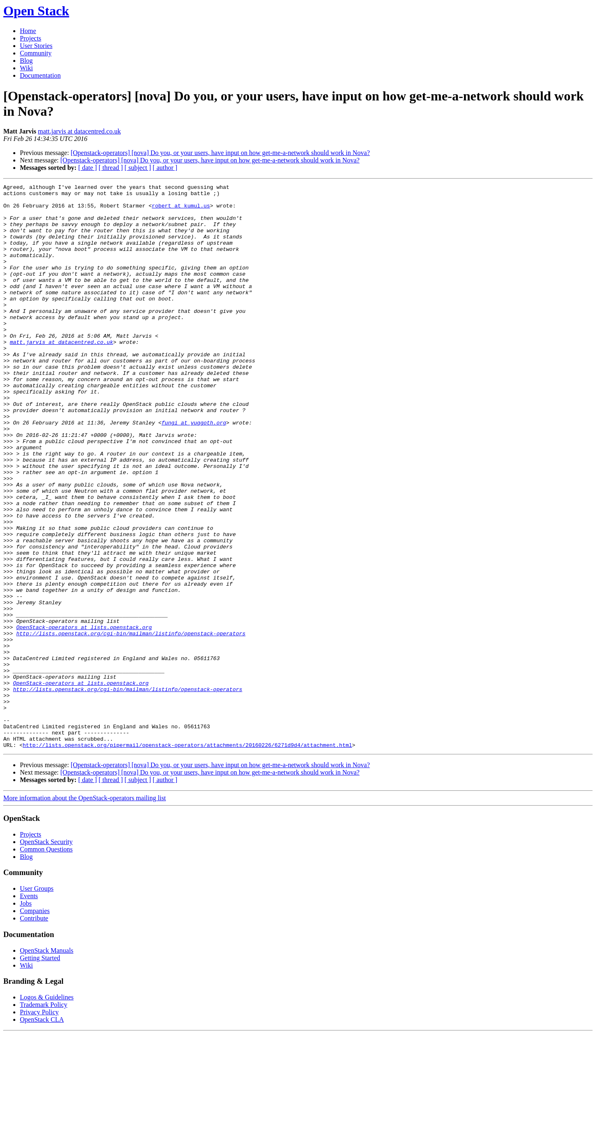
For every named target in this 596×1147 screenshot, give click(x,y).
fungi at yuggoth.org (193, 471)
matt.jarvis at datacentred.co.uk (79, 131)
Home (28, 30)
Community (35, 53)
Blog (26, 60)
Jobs (25, 1016)
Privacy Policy (39, 1124)
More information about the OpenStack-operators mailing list (84, 910)
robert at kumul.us (181, 210)
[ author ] (165, 167)
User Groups (36, 1001)
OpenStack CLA (42, 1132)
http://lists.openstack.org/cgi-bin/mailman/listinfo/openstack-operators (130, 723)
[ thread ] (111, 167)
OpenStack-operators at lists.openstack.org (84, 716)
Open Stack (36, 10)
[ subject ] (138, 167)
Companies (35, 1023)
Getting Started (40, 1070)
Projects (30, 38)
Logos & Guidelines (47, 1110)
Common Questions (46, 962)
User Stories (36, 45)
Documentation (40, 75)
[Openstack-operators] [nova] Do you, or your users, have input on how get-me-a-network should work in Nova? (220, 152)
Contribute (34, 1031)
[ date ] (87, 167)
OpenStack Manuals (46, 1063)
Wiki (26, 68)
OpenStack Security (46, 954)
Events (29, 1008)
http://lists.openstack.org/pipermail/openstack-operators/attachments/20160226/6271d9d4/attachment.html (187, 857)
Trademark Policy (43, 1117)
